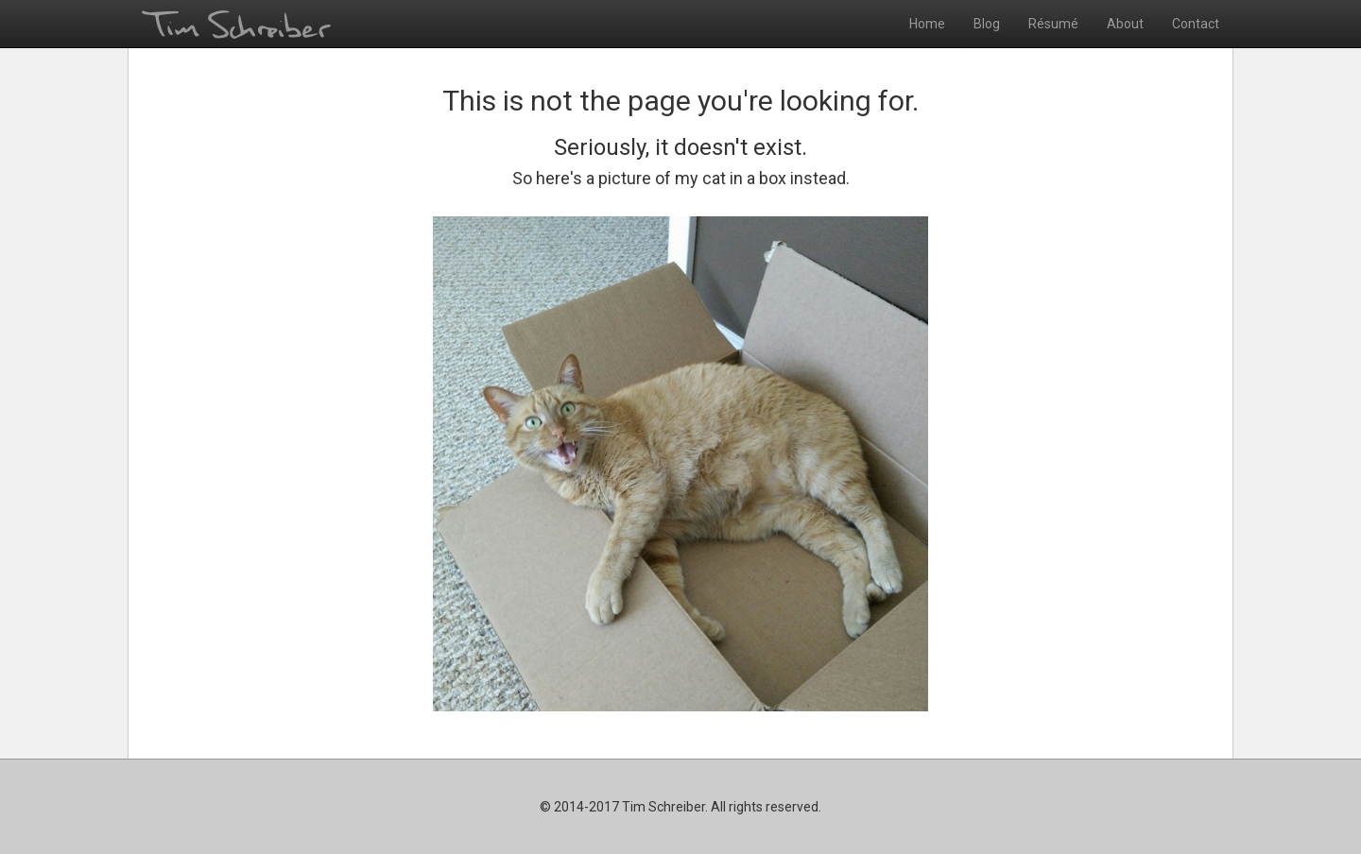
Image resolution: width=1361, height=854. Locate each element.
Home (927, 23)
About (1125, 23)
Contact (1195, 23)
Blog (986, 23)
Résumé (1053, 23)
